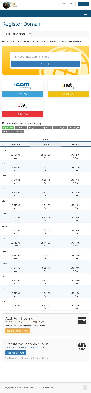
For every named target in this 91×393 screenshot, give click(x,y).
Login (71, 4)
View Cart (83, 4)
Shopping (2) (73, 127)
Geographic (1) (34, 127)
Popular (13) (8, 127)
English (63, 4)
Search (45, 64)
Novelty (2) (7, 131)
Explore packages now (17, 330)
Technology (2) (60, 127)
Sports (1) (47, 127)
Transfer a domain (15, 352)
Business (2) (21, 127)
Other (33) (18, 131)
